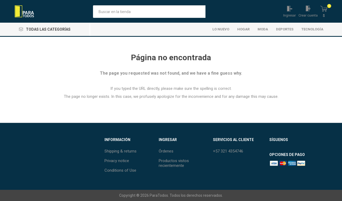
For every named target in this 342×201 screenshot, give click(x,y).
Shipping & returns (120, 151)
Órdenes (166, 151)
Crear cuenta (308, 15)
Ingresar (289, 15)
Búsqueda (211, 11)
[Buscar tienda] (149, 11)
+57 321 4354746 (228, 151)
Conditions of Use (120, 170)
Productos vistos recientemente (174, 163)
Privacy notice (116, 160)
